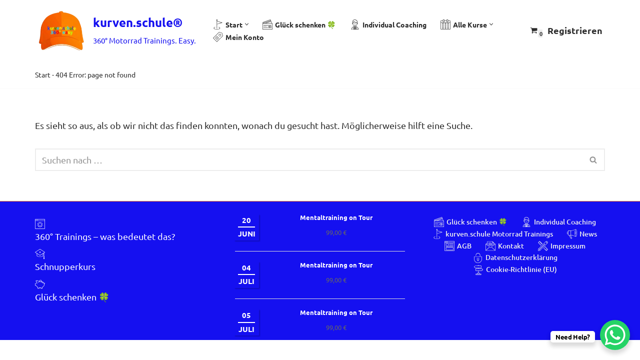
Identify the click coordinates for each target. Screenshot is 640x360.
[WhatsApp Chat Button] (615, 335)
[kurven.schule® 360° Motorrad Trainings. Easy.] (115, 30)
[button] (246, 24)
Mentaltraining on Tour (336, 237)
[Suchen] (308, 160)
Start (42, 74)
